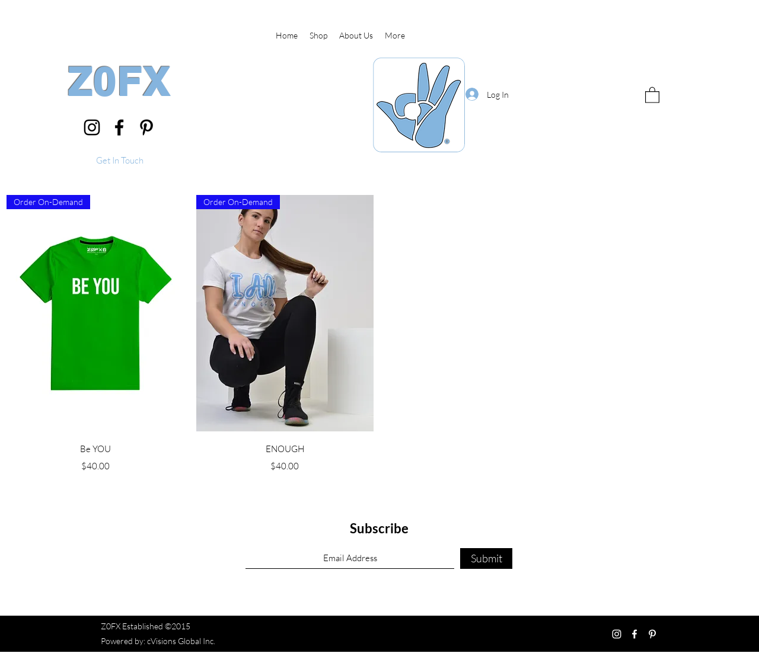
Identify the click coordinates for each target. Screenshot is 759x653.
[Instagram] (92, 127)
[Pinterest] (146, 127)
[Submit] (486, 558)
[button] (119, 160)
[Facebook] (119, 127)
